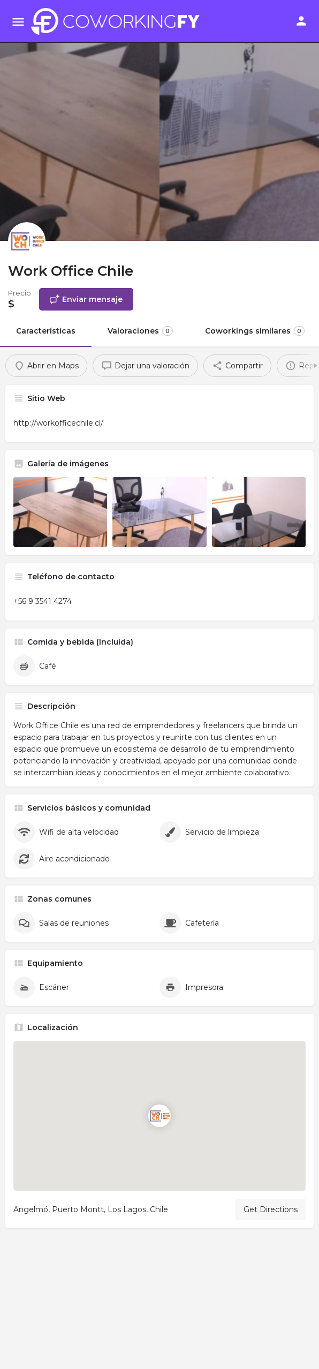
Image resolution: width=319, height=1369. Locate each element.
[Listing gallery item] (60, 512)
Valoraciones (140, 331)
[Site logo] (118, 21)
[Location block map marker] (159, 1116)
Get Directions (271, 1209)
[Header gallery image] (80, 120)
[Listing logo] (26, 241)
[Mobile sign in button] (301, 21)
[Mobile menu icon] (18, 21)
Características (45, 331)
